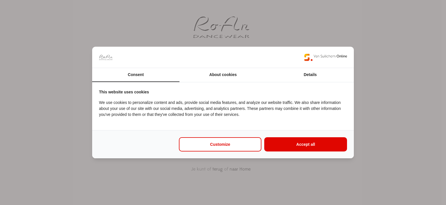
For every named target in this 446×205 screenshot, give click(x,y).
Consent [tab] (136, 74)
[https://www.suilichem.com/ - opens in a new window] (325, 57)
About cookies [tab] (223, 74)
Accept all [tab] (305, 144)
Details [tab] (310, 74)
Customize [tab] (220, 144)
